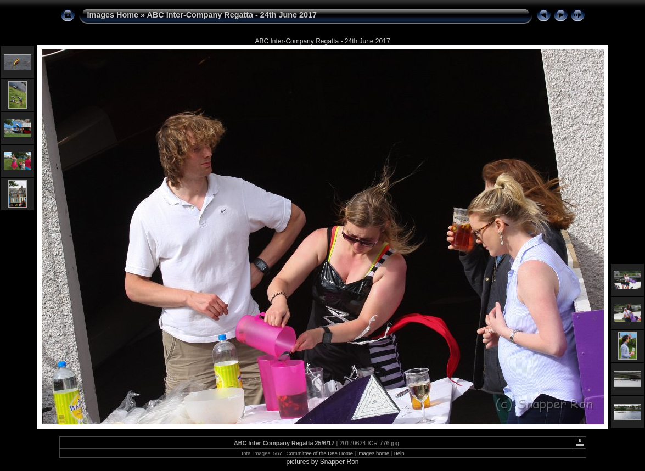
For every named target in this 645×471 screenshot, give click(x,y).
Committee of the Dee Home (319, 453)
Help (399, 453)
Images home (373, 453)
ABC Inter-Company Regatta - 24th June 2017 (232, 14)
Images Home (113, 14)
